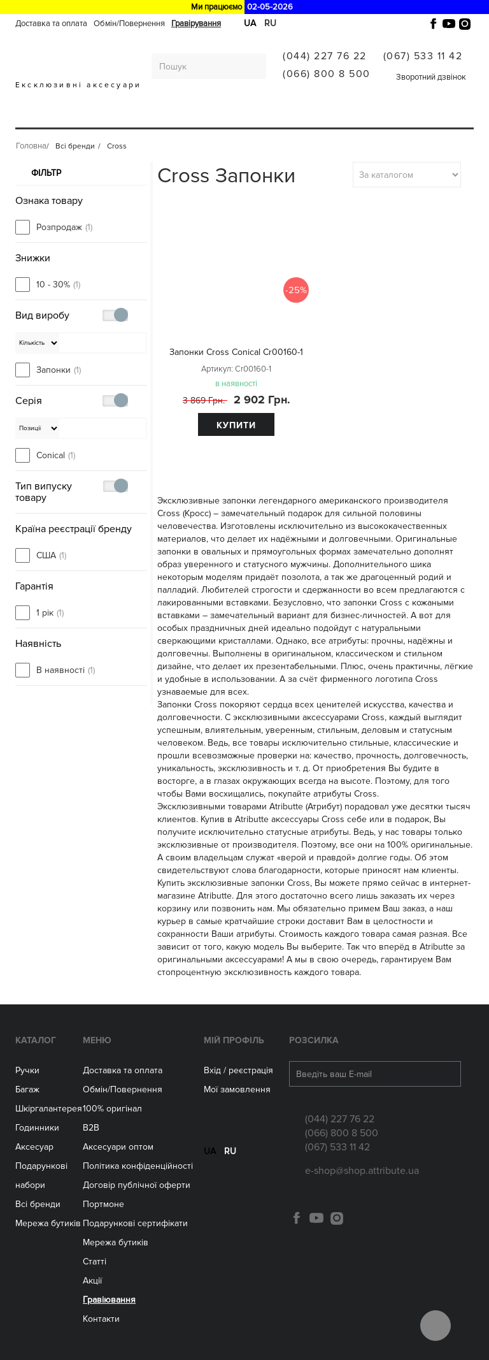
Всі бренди (392, 116)
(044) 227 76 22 (325, 56)
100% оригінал (112, 1108)
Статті (94, 1261)
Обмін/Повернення (129, 23)
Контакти (101, 1318)
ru (230, 1159)
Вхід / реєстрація (238, 1070)
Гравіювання (109, 1299)
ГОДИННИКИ (197, 116)
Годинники (37, 1127)
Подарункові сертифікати (135, 1223)
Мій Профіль (234, 1040)
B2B (91, 1127)
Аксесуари (255, 116)
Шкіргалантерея (126, 116)
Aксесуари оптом (118, 1146)
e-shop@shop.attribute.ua (362, 1170)
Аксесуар (34, 1146)
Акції (92, 1280)
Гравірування (196, 23)
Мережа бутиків (323, 116)
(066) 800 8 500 (327, 74)
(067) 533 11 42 (423, 56)
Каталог (35, 1040)
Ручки (32, 116)
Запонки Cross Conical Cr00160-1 (236, 352)
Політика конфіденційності (138, 1166)
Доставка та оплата (51, 23)
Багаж (67, 116)
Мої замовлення (237, 1089)
